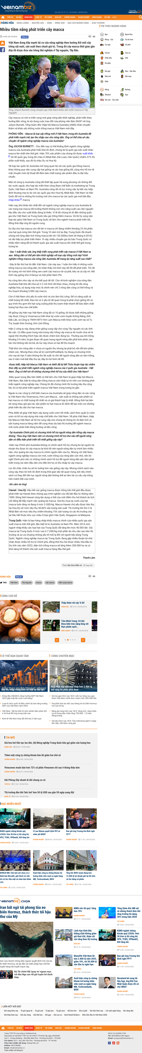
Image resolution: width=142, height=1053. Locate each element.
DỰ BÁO (19, 17)
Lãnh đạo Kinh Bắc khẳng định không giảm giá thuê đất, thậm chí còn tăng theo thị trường (85, 935)
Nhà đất (77, 944)
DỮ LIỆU (107, 17)
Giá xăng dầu (128, 1011)
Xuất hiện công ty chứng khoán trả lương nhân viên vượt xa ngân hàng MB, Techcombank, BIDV (48, 876)
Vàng (49, 23)
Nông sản (60, 23)
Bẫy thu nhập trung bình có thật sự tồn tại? (23, 689)
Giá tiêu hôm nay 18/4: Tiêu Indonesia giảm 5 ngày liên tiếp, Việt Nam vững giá (74, 722)
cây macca (50, 582)
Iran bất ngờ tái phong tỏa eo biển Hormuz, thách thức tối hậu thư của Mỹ (25, 912)
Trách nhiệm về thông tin (13, 1050)
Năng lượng (23, 23)
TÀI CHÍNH (48, 17)
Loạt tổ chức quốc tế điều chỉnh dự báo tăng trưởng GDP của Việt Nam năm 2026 (24, 704)
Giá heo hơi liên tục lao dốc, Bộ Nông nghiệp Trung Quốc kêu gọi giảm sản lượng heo (47, 742)
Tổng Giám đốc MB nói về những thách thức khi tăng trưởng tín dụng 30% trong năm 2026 (128, 912)
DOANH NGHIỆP (83, 17)
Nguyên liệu (38, 23)
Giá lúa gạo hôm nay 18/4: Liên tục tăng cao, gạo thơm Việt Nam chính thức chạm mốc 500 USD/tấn (74, 697)
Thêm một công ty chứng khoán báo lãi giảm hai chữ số (32, 755)
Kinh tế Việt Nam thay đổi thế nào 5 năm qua (21, 719)
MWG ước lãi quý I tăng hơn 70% (85, 910)
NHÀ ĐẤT (58, 17)
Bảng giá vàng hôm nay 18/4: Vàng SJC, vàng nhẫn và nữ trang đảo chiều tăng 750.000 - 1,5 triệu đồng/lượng (74, 713)
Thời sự (7, 784)
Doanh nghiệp (62, 631)
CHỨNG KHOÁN (69, 17)
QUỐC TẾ (38, 17)
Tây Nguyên (27, 582)
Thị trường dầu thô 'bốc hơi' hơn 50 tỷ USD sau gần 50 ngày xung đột (39, 792)
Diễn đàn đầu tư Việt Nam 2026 (94, 1015)
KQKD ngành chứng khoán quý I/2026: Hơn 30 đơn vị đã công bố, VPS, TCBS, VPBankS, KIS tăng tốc (14, 834)
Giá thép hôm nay (11, 1015)
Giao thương (98, 23)
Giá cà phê (83, 1011)
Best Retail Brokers (72, 1015)
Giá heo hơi (71, 1011)
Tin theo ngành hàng (113, 26)
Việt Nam (14, 582)
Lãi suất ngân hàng (113, 1011)
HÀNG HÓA (29, 17)
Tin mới (10, 737)
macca (38, 582)
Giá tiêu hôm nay (96, 1011)
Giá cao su (58, 1015)
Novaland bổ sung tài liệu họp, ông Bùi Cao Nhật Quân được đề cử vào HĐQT (128, 982)
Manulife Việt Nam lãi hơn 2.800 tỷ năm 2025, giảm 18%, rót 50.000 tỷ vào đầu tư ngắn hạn (85, 960)
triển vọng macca (65, 582)
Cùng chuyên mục (62, 656)
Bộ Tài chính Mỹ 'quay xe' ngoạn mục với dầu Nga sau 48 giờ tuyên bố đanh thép (33, 974)
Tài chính (3, 888)
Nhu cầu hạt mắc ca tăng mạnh (68, 604)
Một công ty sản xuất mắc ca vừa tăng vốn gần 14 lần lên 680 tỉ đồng (70, 624)
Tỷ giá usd (39, 1011)
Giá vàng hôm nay (11, 1011)
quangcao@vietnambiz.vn (123, 1038)
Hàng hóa (7, 23)
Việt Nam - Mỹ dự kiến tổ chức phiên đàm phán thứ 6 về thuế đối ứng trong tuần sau (24, 712)
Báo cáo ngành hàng (78, 23)
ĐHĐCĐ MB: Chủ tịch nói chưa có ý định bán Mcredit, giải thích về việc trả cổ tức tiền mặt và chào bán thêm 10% (15, 878)
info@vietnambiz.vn (17, 1048)
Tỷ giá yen (50, 1011)
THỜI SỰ (10, 17)
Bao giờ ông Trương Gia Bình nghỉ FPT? (80, 833)
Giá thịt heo (37, 1015)
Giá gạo (48, 1015)
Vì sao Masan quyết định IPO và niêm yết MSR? (46, 833)
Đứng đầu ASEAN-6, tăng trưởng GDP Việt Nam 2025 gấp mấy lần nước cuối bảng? (23, 697)
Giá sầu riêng (25, 1015)
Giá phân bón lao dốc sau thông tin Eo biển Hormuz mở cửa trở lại (74, 704)
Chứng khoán (9, 759)
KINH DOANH (97, 17)
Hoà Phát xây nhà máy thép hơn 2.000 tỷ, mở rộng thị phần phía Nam (71, 688)
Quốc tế (7, 797)
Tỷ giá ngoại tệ (26, 1011)
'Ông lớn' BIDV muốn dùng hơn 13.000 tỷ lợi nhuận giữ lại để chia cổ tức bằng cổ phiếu (80, 876)
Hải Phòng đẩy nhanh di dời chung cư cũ (24, 780)
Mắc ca (20, 640)
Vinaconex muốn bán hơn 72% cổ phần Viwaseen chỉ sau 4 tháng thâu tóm (42, 767)
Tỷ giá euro (60, 1011)
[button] (57, 640)
